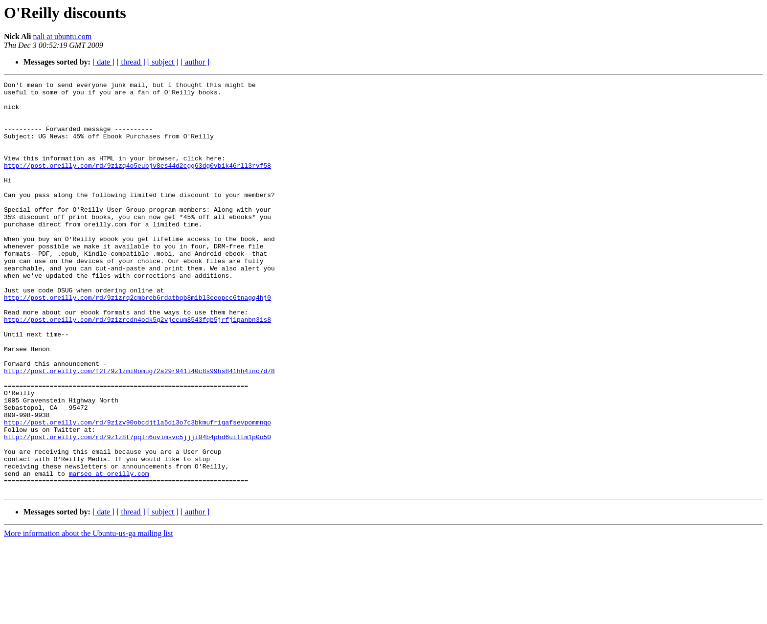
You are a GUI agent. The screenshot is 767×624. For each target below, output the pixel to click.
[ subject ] (163, 62)
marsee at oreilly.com (109, 552)
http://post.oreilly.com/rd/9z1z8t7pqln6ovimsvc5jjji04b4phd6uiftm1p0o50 (137, 508)
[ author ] (195, 62)
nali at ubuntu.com (62, 36)
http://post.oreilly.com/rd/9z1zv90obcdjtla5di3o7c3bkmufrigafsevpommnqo (137, 491)
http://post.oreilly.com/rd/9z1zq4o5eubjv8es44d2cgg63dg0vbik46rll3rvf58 (137, 182)
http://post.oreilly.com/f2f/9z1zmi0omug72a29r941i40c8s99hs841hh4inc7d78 (139, 429)
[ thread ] (130, 62)
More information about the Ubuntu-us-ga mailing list (88, 615)
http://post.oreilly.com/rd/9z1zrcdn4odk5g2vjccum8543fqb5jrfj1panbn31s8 (137, 367)
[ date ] (103, 62)
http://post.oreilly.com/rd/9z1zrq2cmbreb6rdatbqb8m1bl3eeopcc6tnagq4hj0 (137, 341)
